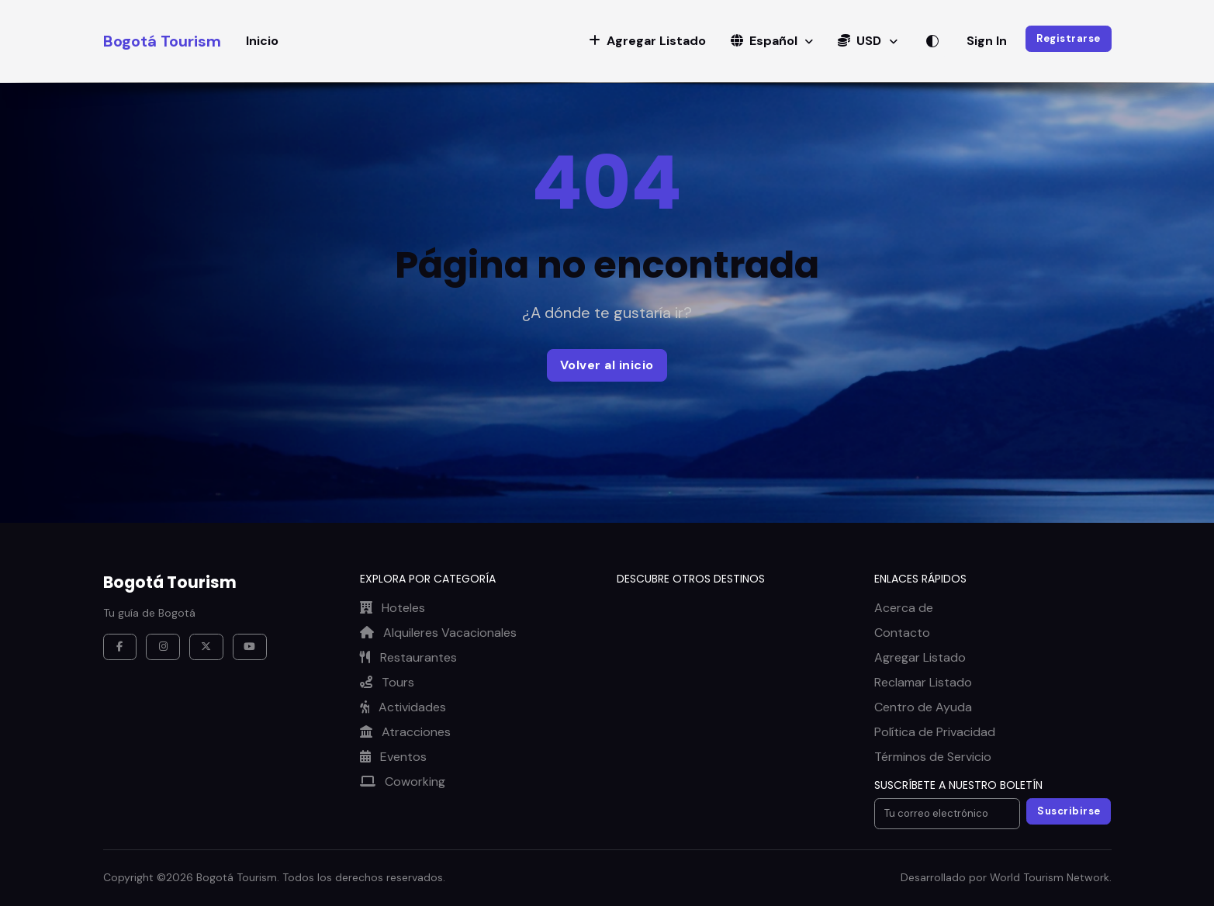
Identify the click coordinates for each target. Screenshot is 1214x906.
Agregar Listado (920, 657)
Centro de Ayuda (923, 707)
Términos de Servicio (932, 757)
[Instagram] (163, 647)
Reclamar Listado (923, 682)
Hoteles (392, 608)
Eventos (393, 757)
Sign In (987, 41)
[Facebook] (120, 647)
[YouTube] (250, 647)
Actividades (403, 707)
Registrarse (1068, 38)
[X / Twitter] (206, 647)
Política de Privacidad (934, 732)
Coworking (402, 781)
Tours (387, 682)
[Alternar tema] (932, 41)
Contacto (902, 632)
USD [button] (861, 41)
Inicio (262, 41)
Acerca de (903, 608)
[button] (647, 41)
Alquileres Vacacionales (438, 632)
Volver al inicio (607, 365)
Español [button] (766, 41)
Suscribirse (1069, 811)
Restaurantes (408, 657)
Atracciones (405, 732)
